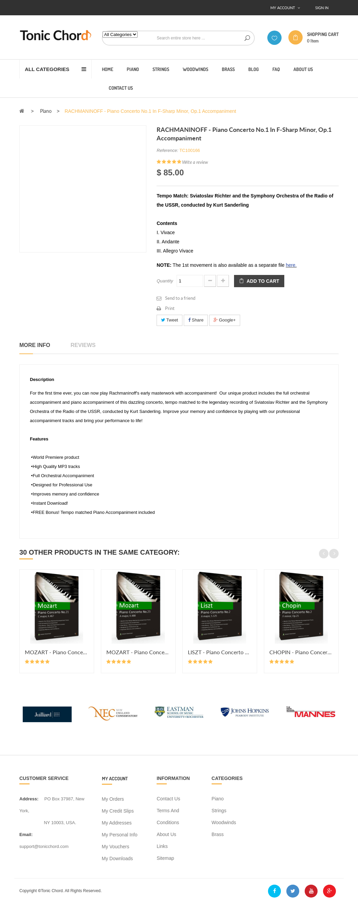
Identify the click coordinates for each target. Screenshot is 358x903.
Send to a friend (180, 298)
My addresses (117, 823)
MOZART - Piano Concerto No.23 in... (138, 652)
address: (28, 798)
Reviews (83, 345)
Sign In (321, 7)
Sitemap (165, 858)
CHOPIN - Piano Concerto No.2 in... (301, 652)
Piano (218, 798)
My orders (113, 799)
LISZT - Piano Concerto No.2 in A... (220, 652)
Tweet (169, 320)
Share (195, 320)
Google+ (225, 320)
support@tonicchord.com (44, 846)
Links (162, 846)
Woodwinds (224, 822)
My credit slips (118, 811)
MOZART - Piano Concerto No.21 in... (57, 652)
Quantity (165, 280)
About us (166, 834)
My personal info (120, 834)
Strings (219, 810)
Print (170, 308)
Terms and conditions (168, 816)
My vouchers (115, 846)
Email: (26, 834)
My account (115, 778)
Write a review (195, 162)
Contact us (168, 798)
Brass (218, 834)
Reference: (167, 150)
